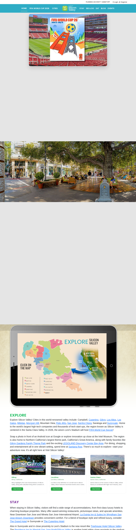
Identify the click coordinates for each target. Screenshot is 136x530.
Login (115, 2)
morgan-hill (49, 390)
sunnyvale (29, 389)
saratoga (48, 384)
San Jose (72, 423)
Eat (97, 8)
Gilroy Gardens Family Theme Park (28, 443)
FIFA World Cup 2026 (39, 8)
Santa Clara (85, 423)
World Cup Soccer (103, 430)
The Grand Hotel (18, 521)
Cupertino (93, 419)
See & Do (90, 8)
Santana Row (75, 446)
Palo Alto (61, 423)
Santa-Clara (30, 384)
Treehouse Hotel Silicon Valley (106, 526)
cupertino (48, 381)
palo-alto (48, 379)
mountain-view (31, 392)
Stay (82, 8)
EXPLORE (76, 342)
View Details (17, 489)
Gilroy (103, 419)
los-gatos (49, 387)
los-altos (29, 395)
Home (24, 8)
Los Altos (111, 419)
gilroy (47, 393)
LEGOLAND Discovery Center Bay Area (83, 443)
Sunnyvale (112, 423)
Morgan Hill (32, 423)
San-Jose (29, 378)
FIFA (91, 430)
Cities (55, 8)
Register (123, 2)
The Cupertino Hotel (54, 521)
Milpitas (28, 381)
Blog (103, 8)
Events (111, 8)
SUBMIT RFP (106, 2)
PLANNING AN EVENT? (93, 2)
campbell (29, 387)
